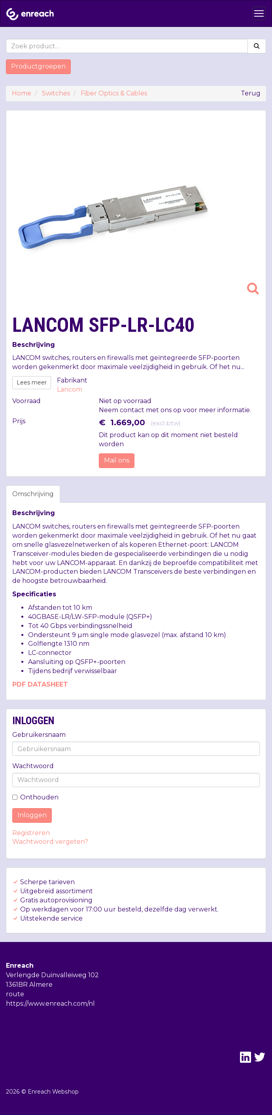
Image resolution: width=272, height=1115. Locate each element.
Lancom (69, 389)
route (15, 994)
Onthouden (35, 797)
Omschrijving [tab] (33, 494)
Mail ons (116, 460)
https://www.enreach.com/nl (50, 1003)
